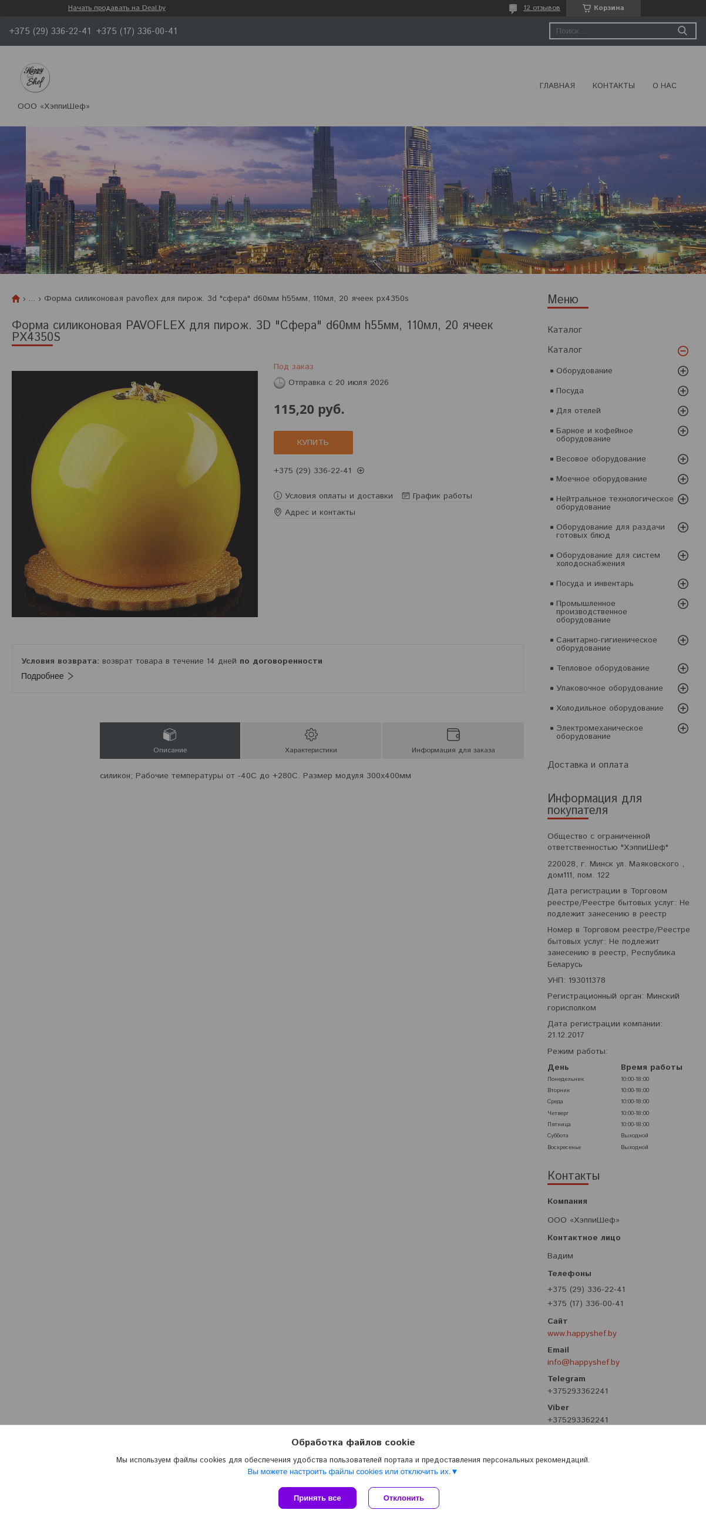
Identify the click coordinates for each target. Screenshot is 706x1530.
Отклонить (404, 1498)
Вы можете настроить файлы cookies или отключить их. (349, 1471)
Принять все (317, 1498)
